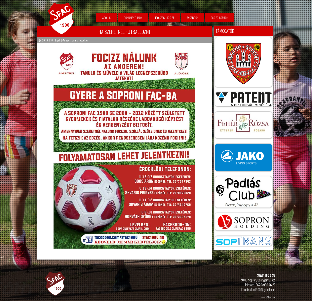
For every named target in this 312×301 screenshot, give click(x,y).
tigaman (271, 297)
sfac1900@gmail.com (262, 289)
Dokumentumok (133, 17)
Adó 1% (106, 17)
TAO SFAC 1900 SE (164, 17)
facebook (192, 17)
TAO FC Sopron (219, 17)
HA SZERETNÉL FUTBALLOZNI (124, 31)
